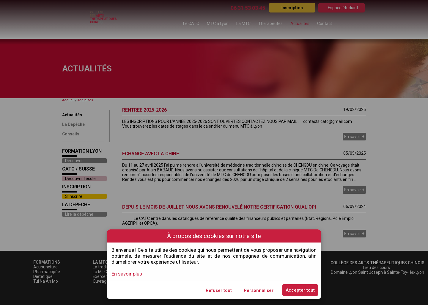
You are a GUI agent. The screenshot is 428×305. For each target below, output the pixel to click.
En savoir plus (126, 274)
